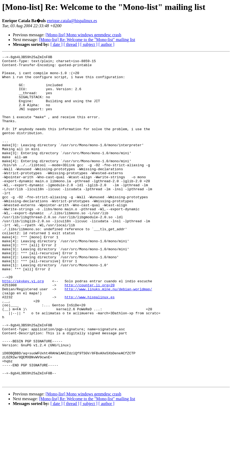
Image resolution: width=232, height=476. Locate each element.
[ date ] (56, 44)
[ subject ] (88, 44)
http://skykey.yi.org (23, 326)
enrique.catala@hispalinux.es (72, 20)
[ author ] (107, 44)
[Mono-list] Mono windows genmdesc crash (83, 35)
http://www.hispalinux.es (90, 345)
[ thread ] (71, 44)
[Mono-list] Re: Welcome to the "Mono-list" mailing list (87, 39)
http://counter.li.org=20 (90, 331)
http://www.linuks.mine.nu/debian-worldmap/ (108, 336)
